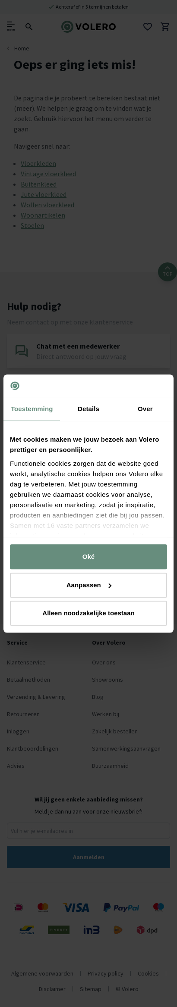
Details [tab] (88, 408)
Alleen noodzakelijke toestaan (88, 613)
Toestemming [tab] (32, 408)
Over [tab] (145, 408)
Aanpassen (88, 585)
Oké (88, 556)
